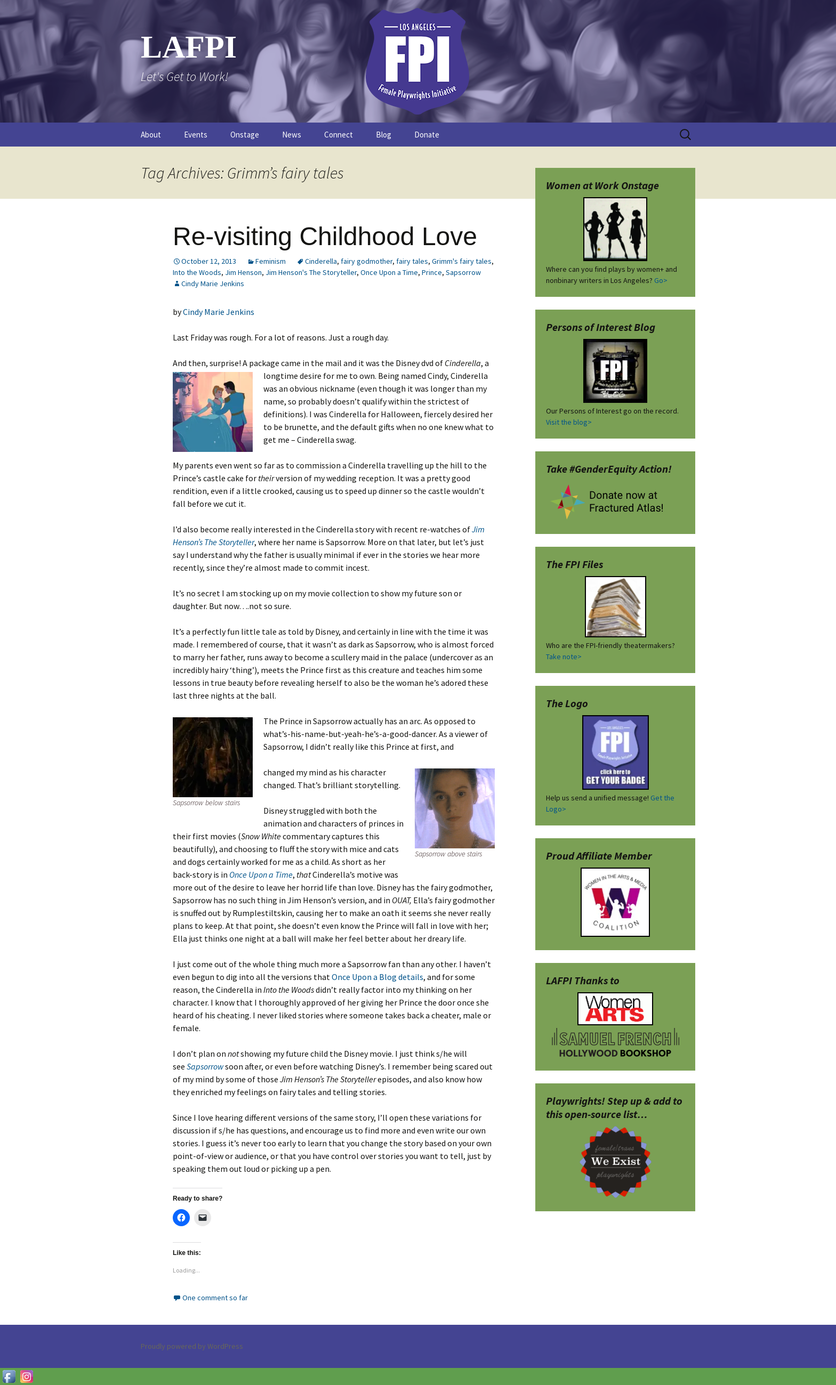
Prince (432, 272)
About (151, 134)
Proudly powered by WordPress (192, 1346)
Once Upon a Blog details (377, 976)
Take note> (564, 656)
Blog (383, 134)
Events (195, 134)
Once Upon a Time (389, 272)
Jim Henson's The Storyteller (311, 272)
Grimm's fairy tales (462, 261)
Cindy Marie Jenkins (212, 283)
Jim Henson (243, 272)
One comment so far (215, 1297)
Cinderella (321, 261)
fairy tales (412, 261)
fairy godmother (366, 261)
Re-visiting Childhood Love (325, 236)
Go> (661, 280)
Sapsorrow (463, 272)
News (291, 134)
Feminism (270, 261)
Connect (338, 134)
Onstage (244, 134)
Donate (426, 134)
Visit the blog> (569, 422)
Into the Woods (197, 272)
